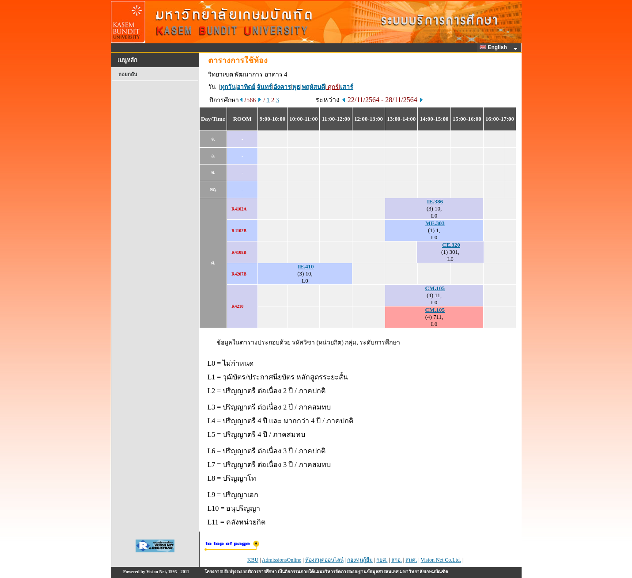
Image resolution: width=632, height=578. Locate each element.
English (495, 47)
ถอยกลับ (127, 74)
